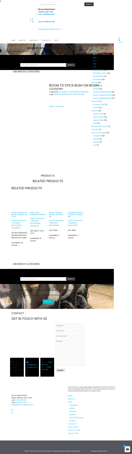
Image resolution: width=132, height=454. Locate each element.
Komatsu (95, 101)
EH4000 (96, 86)
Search (89, 4)
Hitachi (94, 83)
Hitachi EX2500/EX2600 (102, 92)
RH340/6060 (74, 92)
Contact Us (46, 40)
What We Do (33, 40)
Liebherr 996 (98, 114)
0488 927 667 (21, 402)
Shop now (48, 302)
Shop (58, 40)
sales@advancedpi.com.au (49, 29)
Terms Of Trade (74, 430)
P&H (94, 145)
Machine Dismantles (100, 126)
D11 (94, 61)
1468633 (57, 94)
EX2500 (96, 89)
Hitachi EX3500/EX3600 (102, 95)
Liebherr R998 (98, 120)
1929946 (65, 94)
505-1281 (72, 94)
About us (22, 40)
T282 (95, 123)
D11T (94, 67)
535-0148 (81, 94)
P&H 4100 (95, 129)
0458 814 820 (21, 400)
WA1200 (96, 108)
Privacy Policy (73, 427)
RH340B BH (84, 92)
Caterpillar (63, 92)
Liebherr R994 (98, 117)
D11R (94, 64)
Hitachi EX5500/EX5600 (102, 98)
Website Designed (72, 451)
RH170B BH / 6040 (99, 73)
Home (13, 40)
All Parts (72, 421)
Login (120, 42)
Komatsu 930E (98, 104)
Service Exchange (98, 133)
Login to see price (56, 106)
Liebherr (95, 111)
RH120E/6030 (98, 70)
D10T (95, 57)
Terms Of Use (73, 433)
